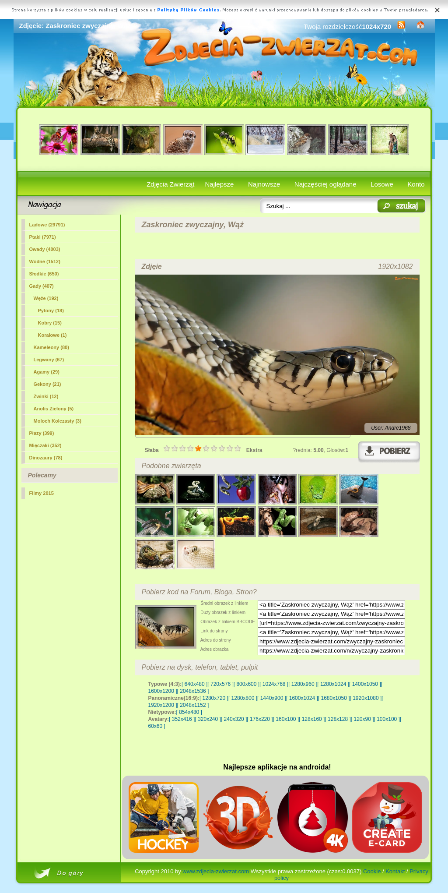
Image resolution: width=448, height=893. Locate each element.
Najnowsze (264, 184)
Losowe (382, 184)
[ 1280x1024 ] (333, 684)
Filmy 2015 (41, 493)
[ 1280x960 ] (302, 684)
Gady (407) (41, 286)
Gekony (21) (47, 384)
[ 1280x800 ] (242, 698)
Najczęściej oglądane (325, 184)
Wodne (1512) (44, 261)
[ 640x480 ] (194, 684)
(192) (46, 298)
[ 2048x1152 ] (193, 705)
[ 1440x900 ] (271, 698)
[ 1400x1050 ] (365, 684)
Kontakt (395, 871)
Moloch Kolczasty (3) (57, 421)
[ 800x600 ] (246, 684)
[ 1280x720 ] (214, 698)
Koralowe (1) (52, 335)
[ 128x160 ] (312, 719)
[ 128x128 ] (337, 719)
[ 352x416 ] (182, 719)
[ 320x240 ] (207, 719)
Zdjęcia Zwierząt (170, 184)
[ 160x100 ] (286, 719)
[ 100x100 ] (387, 719)
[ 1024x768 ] (273, 684)
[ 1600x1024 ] (302, 698)
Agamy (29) (47, 371)
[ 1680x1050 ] (334, 698)
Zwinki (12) (46, 396)
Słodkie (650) (44, 273)
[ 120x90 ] (362, 719)
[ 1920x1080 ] (366, 698)
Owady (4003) (44, 249)
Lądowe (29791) (47, 224)
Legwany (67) (49, 359)
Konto (415, 184)
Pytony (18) (51, 310)
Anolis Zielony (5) (54, 408)
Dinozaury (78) (46, 457)
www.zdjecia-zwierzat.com (215, 871)
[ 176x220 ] (260, 719)
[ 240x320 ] (234, 719)
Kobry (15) (50, 322)
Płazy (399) (41, 433)
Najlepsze (219, 184)
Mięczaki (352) (45, 445)
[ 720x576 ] (220, 684)
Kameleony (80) (51, 347)
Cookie (372, 871)
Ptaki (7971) (42, 237)
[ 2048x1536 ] (193, 691)
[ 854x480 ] (189, 712)
